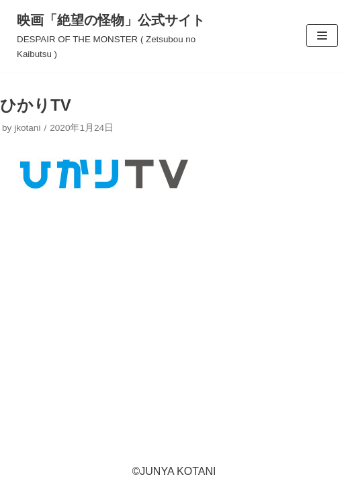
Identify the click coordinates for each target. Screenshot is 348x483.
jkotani (27, 128)
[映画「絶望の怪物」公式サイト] (116, 35)
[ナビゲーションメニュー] (322, 35)
